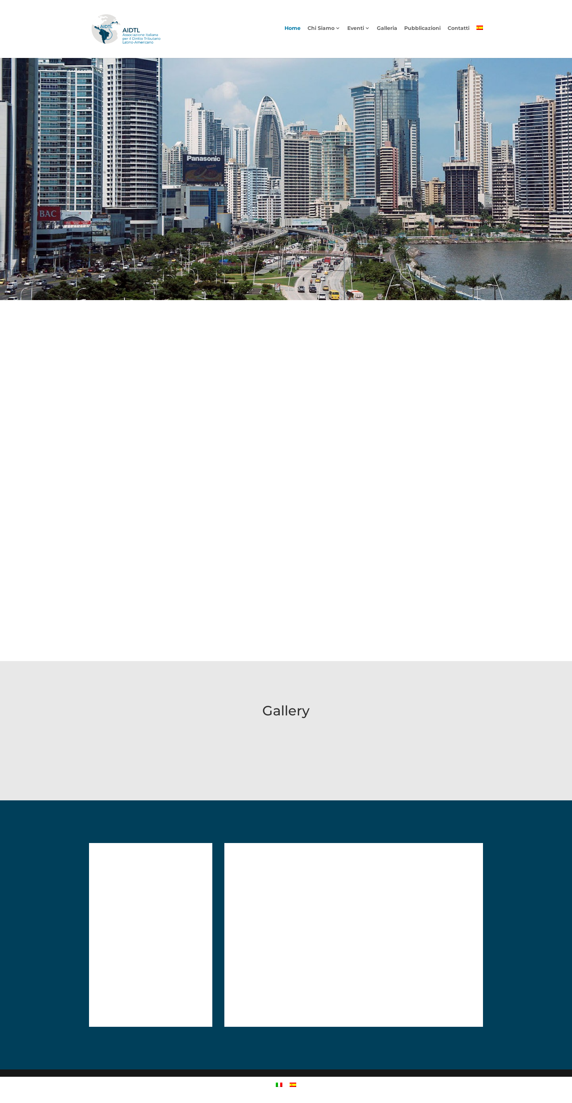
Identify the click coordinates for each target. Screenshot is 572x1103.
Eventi (355, 30)
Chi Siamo (321, 30)
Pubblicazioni (422, 30)
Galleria (387, 30)
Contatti (458, 30)
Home (293, 30)
